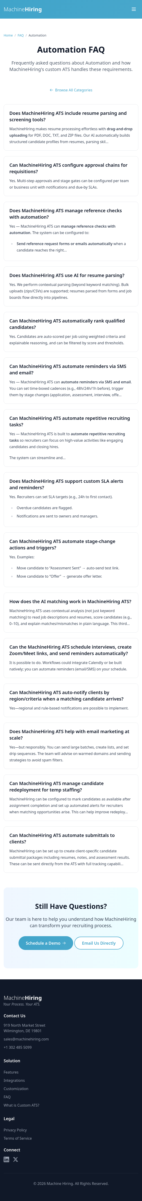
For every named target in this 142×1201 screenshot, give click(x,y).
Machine (23, 9)
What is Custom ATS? (21, 1105)
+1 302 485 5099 (18, 1047)
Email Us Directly (99, 943)
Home (8, 35)
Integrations (14, 1080)
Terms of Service (18, 1138)
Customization (16, 1088)
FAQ (21, 35)
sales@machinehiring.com (26, 1039)
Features (11, 1072)
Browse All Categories (71, 90)
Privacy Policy (15, 1130)
